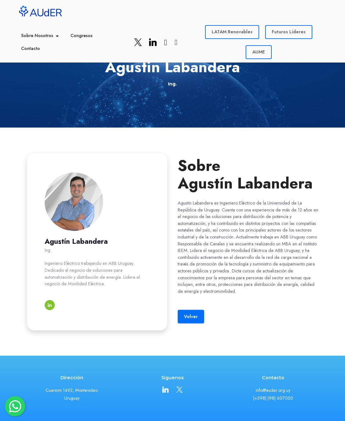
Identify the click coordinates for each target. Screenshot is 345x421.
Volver (191, 326)
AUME (258, 52)
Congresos (81, 35)
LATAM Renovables (232, 32)
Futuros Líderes (289, 32)
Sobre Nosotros (37, 35)
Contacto (30, 48)
